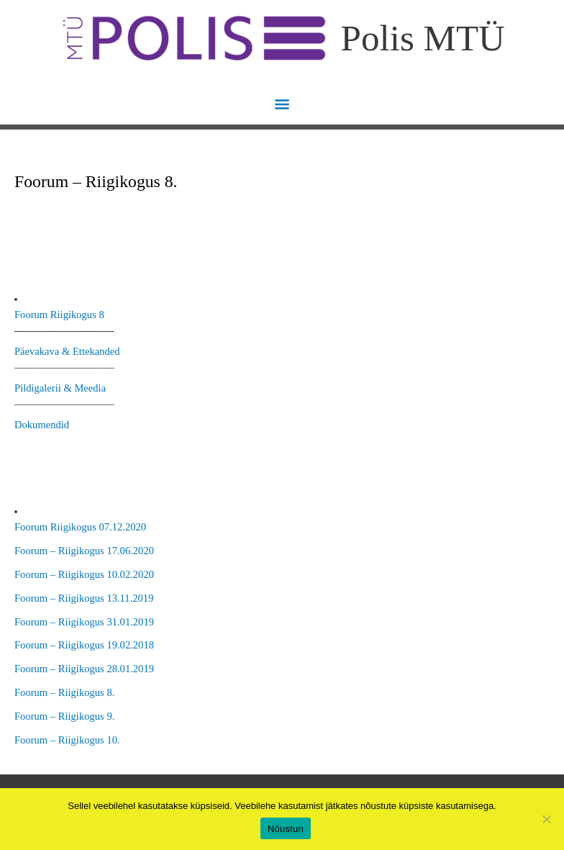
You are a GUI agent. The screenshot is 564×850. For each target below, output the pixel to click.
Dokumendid (41, 424)
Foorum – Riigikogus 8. (64, 692)
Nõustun (286, 828)
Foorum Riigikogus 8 (59, 314)
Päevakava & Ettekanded (67, 351)
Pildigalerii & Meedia (60, 388)
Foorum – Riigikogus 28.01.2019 (84, 668)
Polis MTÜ (423, 37)
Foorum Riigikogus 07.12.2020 (80, 527)
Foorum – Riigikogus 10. (67, 740)
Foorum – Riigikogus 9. (64, 716)
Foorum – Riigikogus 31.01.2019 (84, 622)
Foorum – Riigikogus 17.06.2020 (84, 550)
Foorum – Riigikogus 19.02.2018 (84, 645)
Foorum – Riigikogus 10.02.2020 (84, 574)
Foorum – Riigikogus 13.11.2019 (83, 598)
